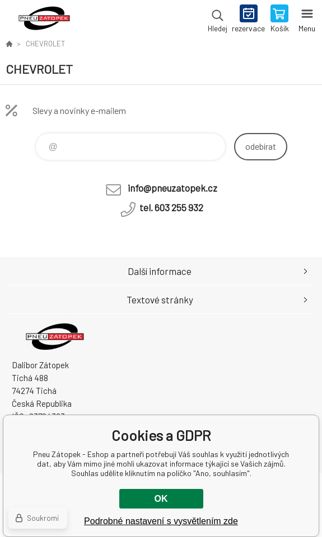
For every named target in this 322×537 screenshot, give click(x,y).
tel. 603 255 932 (171, 207)
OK (161, 498)
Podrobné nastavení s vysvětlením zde (161, 521)
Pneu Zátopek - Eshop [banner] (44, 19)
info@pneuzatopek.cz (172, 187)
